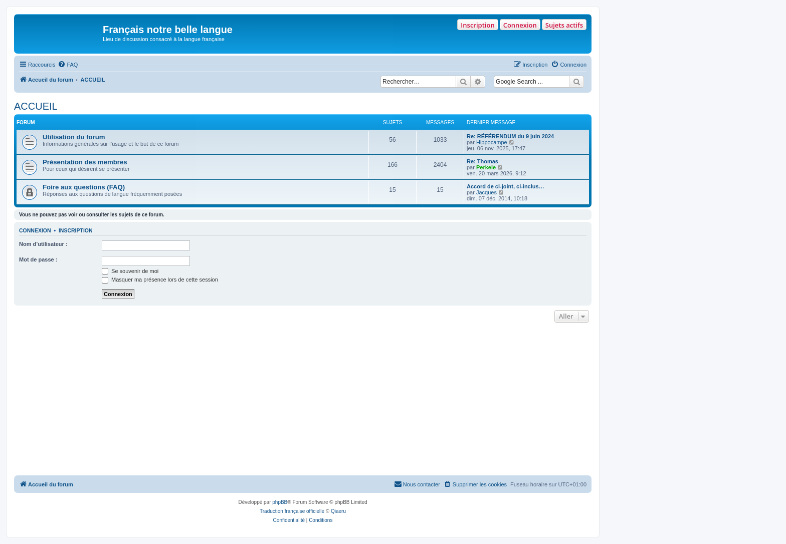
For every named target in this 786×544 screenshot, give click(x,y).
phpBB (279, 502)
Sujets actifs (564, 25)
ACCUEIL (36, 106)
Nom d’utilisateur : (43, 244)
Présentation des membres (85, 162)
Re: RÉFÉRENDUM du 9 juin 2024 (510, 136)
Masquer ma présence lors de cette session (160, 280)
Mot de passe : (38, 259)
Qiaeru (338, 511)
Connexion (520, 25)
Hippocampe (491, 142)
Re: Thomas (482, 161)
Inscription (477, 25)
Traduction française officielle (292, 511)
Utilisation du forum (74, 137)
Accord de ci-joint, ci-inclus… (505, 186)
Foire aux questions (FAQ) (84, 187)
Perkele (486, 167)
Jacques (486, 192)
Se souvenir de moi (130, 271)
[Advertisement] (303, 400)
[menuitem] (68, 65)
